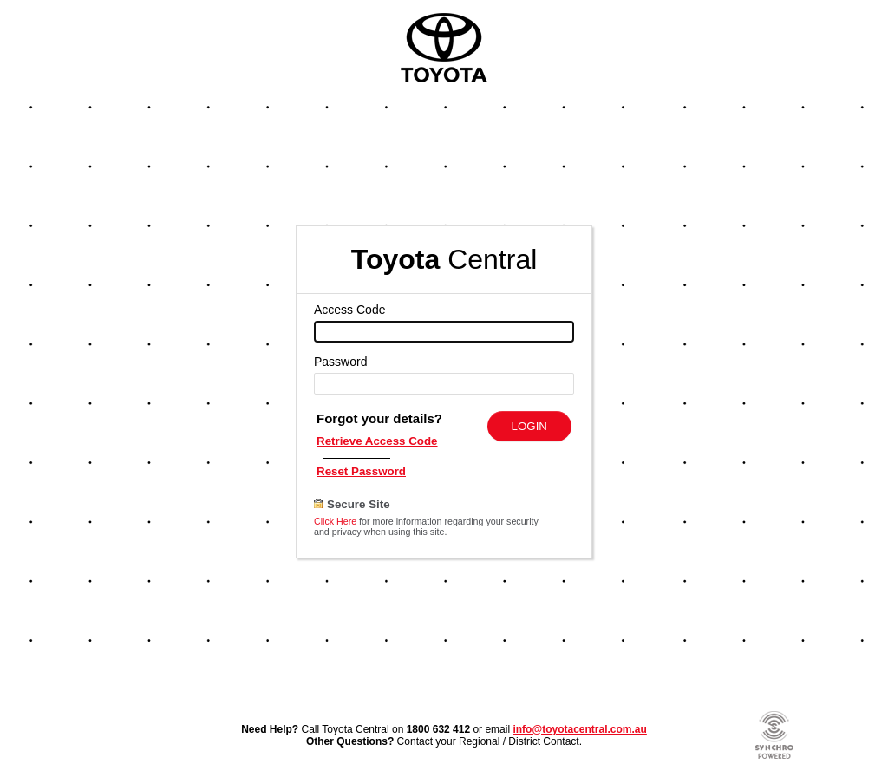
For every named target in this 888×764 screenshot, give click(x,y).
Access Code (349, 310)
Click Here (335, 521)
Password (340, 362)
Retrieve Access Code (377, 440)
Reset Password (361, 471)
